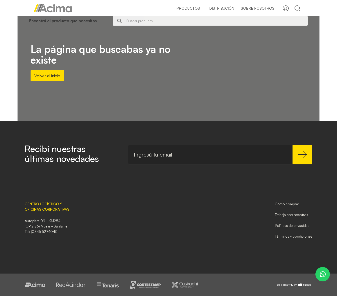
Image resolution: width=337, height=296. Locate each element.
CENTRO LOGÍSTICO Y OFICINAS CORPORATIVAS (47, 207)
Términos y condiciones (293, 236)
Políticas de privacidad (292, 225)
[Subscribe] (302, 154)
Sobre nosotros (257, 8)
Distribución (221, 8)
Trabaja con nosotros (291, 214)
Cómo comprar (287, 204)
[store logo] (53, 8)
